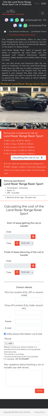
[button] (46, 105)
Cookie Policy (39, 412)
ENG (43, 4)
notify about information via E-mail (23, 334)
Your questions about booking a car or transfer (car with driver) (24, 366)
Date (8, 232)
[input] (17, 236)
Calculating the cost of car (27, 158)
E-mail (8, 328)
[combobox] (9, 343)
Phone (8, 339)
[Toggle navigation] (42, 13)
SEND (40, 391)
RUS (37, 4)
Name (8, 321)
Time (8, 243)
